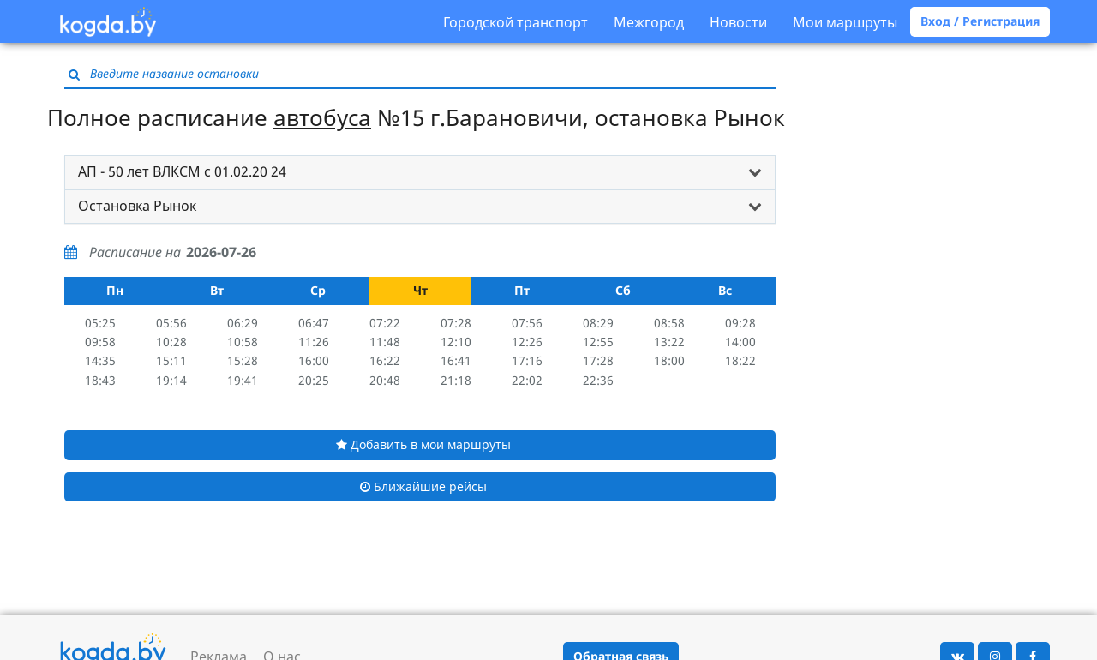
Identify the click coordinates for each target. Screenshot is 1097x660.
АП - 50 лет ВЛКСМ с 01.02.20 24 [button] (182, 171)
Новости (738, 22)
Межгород (649, 22)
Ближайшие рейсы (423, 486)
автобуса (322, 117)
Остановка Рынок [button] (137, 205)
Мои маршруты (845, 22)
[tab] (420, 172)
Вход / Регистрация (980, 21)
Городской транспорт (515, 22)
